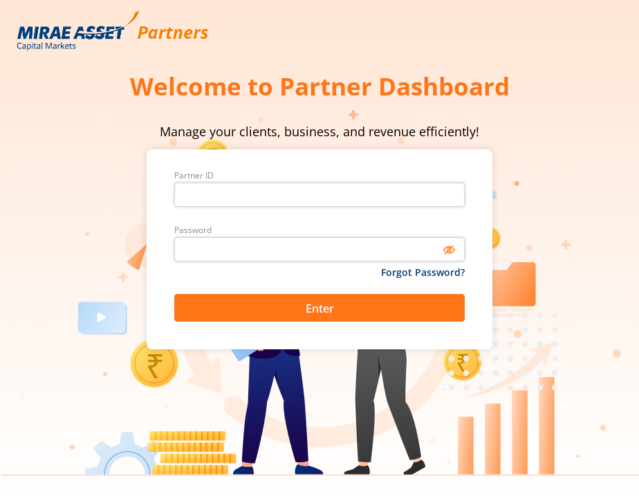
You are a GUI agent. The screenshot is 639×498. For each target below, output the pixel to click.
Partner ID (194, 175)
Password (193, 230)
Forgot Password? (423, 272)
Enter (320, 308)
